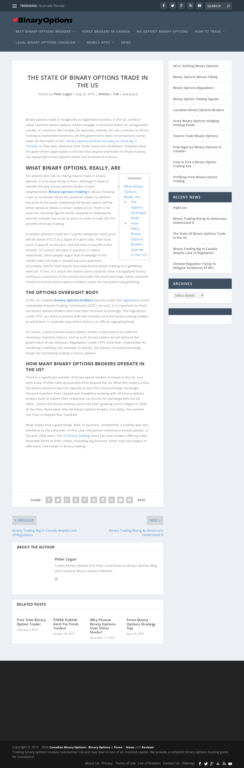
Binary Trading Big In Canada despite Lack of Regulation (195, 251)
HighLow (179, 207)
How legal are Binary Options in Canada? (197, 149)
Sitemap (188, 763)
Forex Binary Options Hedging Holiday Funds (196, 123)
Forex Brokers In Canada (106, 32)
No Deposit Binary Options (162, 32)
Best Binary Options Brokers (43, 32)
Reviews (148, 747)
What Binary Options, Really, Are (133, 191)
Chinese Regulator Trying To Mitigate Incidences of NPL (194, 266)
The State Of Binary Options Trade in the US (199, 235)
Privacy (107, 763)
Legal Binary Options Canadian (46, 42)
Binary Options (99, 747)
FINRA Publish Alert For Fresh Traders (66, 624)
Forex (118, 747)
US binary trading (76, 435)
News (126, 42)
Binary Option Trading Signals (196, 99)
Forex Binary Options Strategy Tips (141, 624)
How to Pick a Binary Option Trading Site (194, 164)
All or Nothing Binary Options (195, 66)
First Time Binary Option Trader (31, 622)
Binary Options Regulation (193, 88)
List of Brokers (149, 763)
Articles (104, 94)
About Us (92, 763)
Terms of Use (125, 763)
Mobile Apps (98, 42)
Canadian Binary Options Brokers (198, 110)
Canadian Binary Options (67, 747)
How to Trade (208, 32)
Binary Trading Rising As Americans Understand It (200, 220)
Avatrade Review (51, 5)
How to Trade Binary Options (195, 136)
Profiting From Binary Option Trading (195, 179)
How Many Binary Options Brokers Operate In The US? (139, 239)
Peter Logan (63, 94)
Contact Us (171, 763)
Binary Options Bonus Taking (195, 77)
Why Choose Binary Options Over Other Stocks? (103, 626)
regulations (131, 300)
